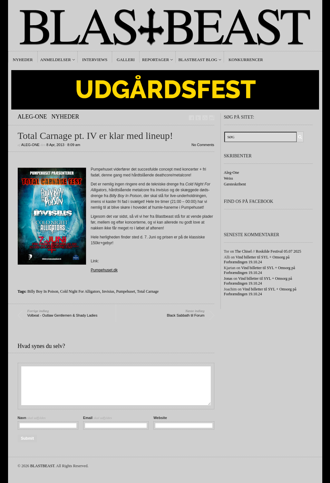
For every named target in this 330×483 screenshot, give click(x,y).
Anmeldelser (55, 59)
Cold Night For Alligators (80, 291)
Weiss (228, 178)
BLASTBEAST (42, 466)
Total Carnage (148, 291)
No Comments (202, 145)
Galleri (126, 59)
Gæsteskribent (235, 184)
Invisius (108, 291)
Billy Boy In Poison (42, 291)
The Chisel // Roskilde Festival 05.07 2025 (268, 251)
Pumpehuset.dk (104, 270)
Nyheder (23, 59)
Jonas (228, 278)
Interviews (94, 59)
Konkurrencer (245, 59)
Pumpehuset (125, 291)
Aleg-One (32, 116)
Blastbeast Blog (197, 59)
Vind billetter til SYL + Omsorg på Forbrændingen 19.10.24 (257, 259)
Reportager (155, 59)
